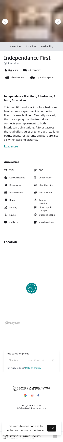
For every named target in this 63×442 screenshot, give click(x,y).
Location (31, 46)
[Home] (21, 436)
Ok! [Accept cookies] (51, 428)
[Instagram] (32, 395)
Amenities (15, 46)
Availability (47, 46)
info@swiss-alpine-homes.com (31, 408)
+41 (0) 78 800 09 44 (31, 405)
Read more (11, 146)
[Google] (25, 395)
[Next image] (5, 22)
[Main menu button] (55, 437)
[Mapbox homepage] (12, 323)
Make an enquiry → (34, 367)
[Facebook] (38, 395)
